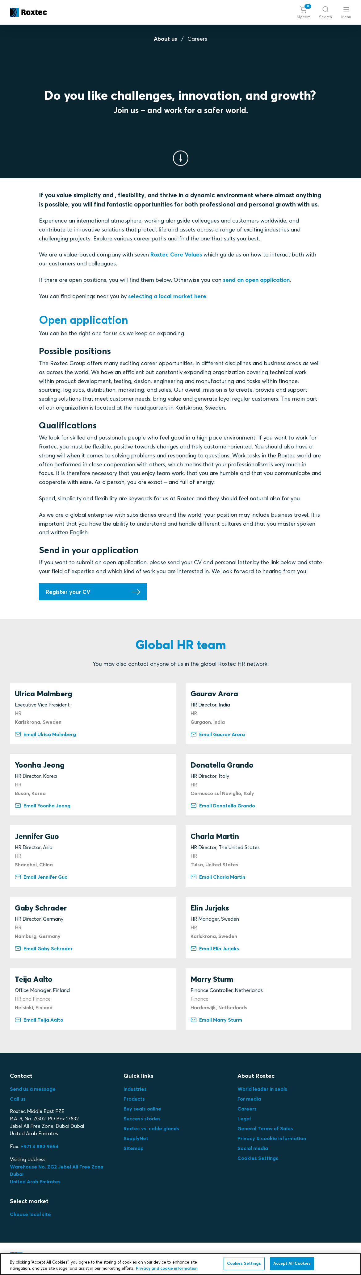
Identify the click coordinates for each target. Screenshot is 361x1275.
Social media (252, 1148)
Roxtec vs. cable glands (151, 1128)
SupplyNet (136, 1138)
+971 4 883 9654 (39, 1146)
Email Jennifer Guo (41, 877)
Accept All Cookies (292, 1263)
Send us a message (33, 1089)
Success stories (142, 1118)
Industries (135, 1089)
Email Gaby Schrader (44, 948)
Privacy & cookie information (271, 1138)
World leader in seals (262, 1089)
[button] (303, 12)
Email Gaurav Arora (218, 734)
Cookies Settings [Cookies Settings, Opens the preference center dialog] (244, 1263)
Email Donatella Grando (223, 806)
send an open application (256, 279)
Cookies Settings (257, 1158)
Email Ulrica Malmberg (45, 734)
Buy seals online (142, 1109)
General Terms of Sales (265, 1128)
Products (134, 1099)
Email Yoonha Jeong (42, 806)
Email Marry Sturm (216, 1019)
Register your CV (68, 591)
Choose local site (30, 1214)
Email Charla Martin (218, 877)
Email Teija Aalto (39, 1019)
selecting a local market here (167, 296)
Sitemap (134, 1148)
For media (249, 1099)
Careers (247, 1109)
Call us (18, 1099)
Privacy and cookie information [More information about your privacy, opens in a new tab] (167, 1268)
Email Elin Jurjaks (215, 948)
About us (165, 38)
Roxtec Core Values (177, 254)
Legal (244, 1118)
